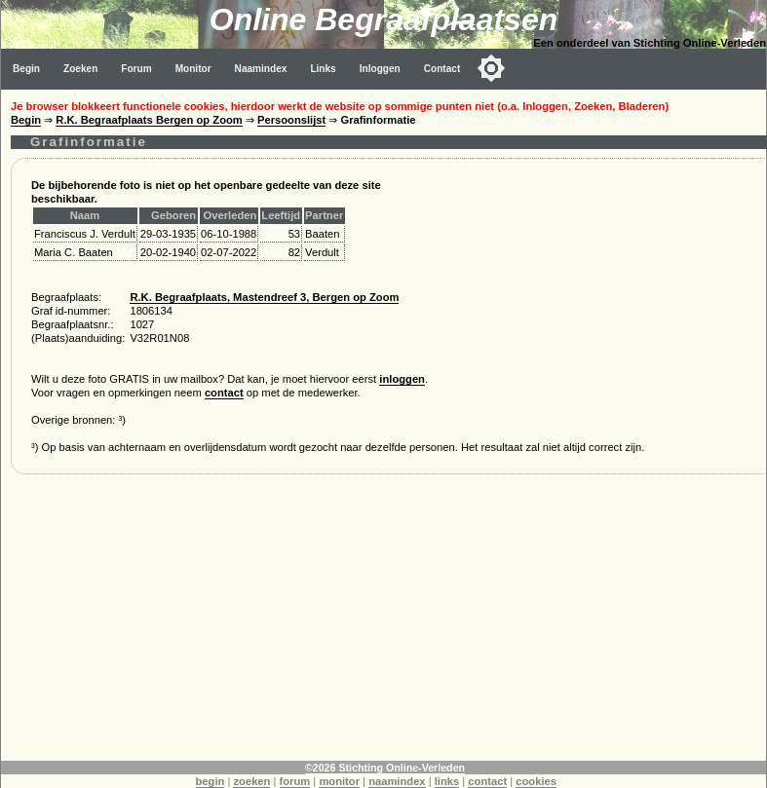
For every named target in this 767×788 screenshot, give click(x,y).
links (447, 781)
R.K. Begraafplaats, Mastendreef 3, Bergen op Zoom (264, 297)
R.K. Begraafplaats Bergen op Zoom (149, 120)
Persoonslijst (291, 120)
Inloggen (380, 68)
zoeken (251, 781)
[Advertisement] (384, 624)
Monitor (193, 68)
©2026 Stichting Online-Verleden (385, 767)
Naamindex (261, 68)
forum (295, 781)
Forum (136, 68)
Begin (26, 68)
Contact (442, 68)
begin (210, 781)
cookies (536, 781)
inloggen (402, 379)
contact (224, 392)
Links (322, 68)
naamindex (396, 781)
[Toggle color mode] (491, 68)
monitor (339, 781)
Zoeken (80, 68)
